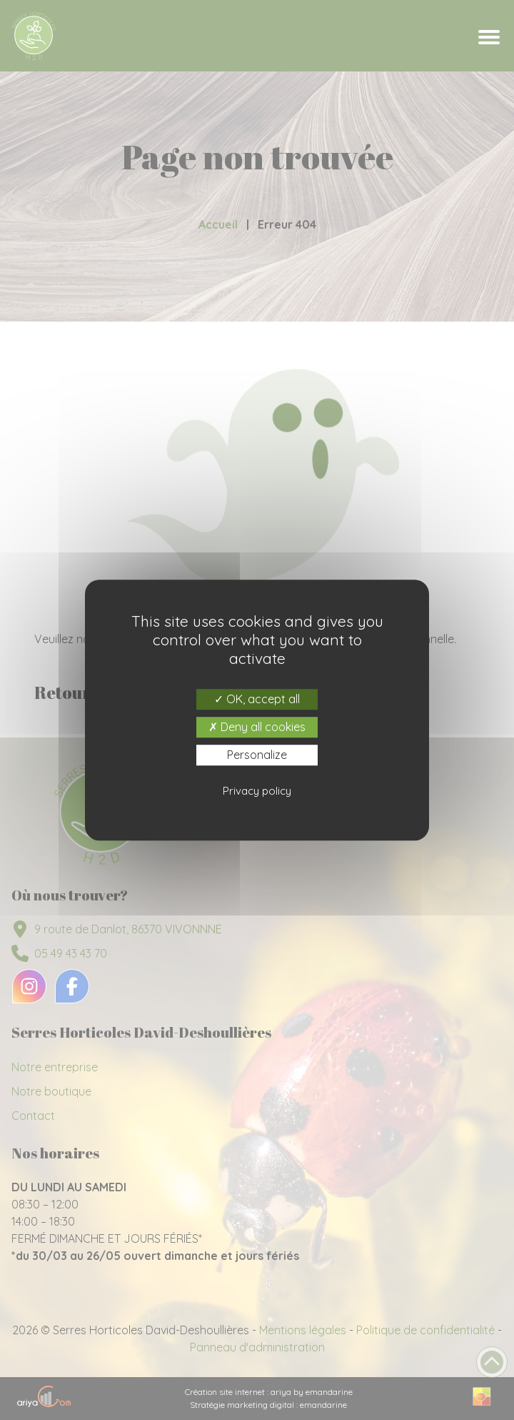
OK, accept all (257, 699)
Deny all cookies (257, 727)
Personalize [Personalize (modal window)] (257, 755)
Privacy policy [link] (257, 791)
